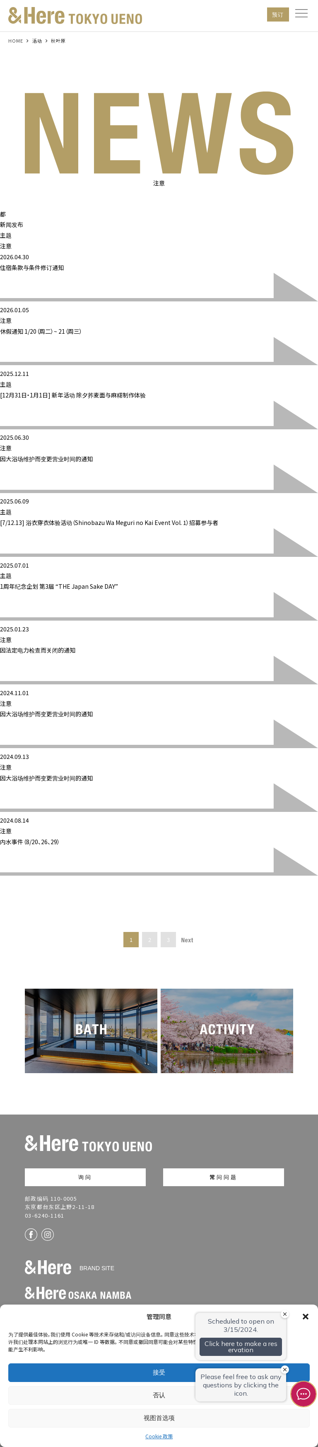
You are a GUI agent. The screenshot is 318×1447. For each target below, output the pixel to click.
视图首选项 (159, 1417)
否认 (159, 1395)
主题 (6, 235)
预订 (278, 14)
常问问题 (224, 1177)
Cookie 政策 (159, 1436)
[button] (305, 1316)
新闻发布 (11, 224)
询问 (85, 1177)
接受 (159, 1372)
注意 (6, 246)
